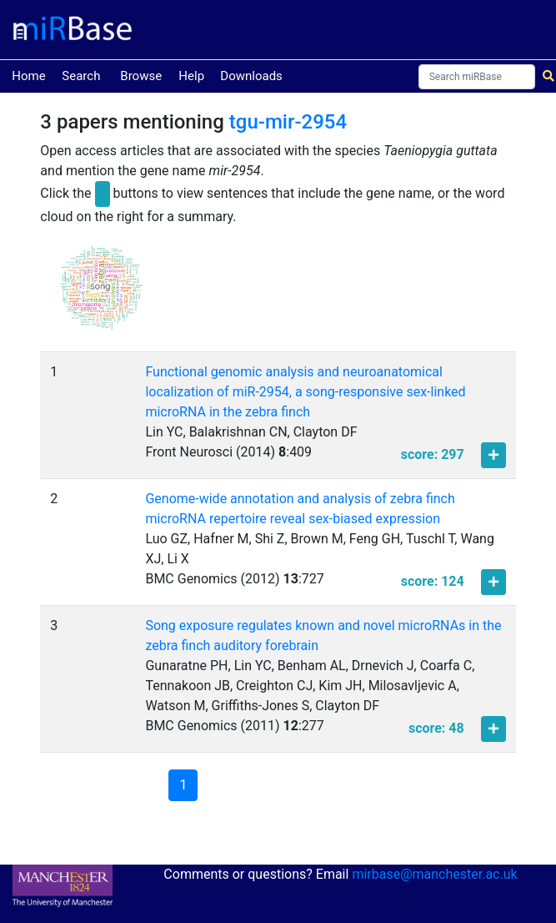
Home (28, 74)
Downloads (251, 75)
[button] (101, 295)
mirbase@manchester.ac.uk (434, 874)
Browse (141, 75)
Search (81, 75)
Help (191, 75)
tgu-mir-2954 (288, 122)
